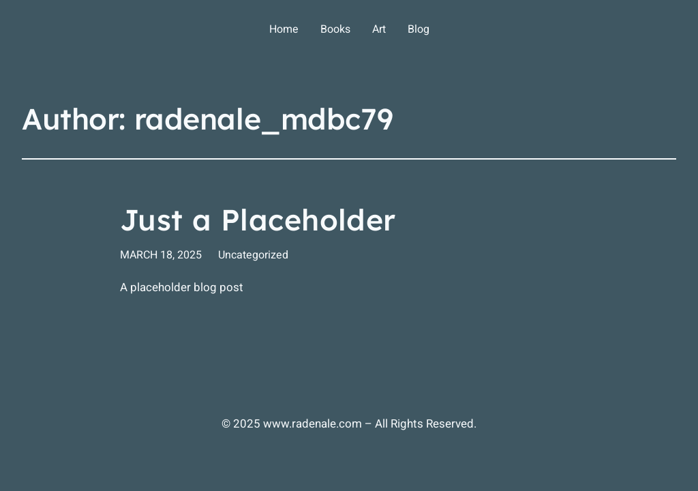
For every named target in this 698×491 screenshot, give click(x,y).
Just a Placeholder (258, 220)
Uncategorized (253, 255)
